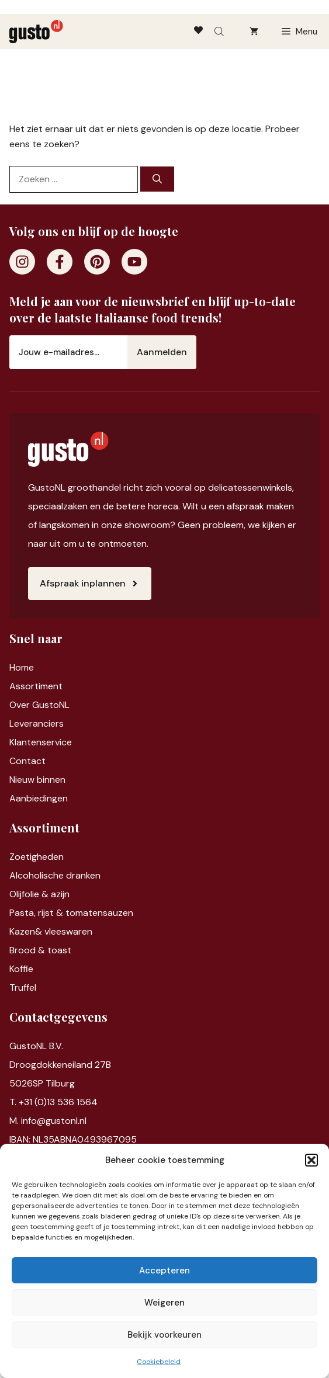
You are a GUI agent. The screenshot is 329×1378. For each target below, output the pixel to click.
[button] (311, 1160)
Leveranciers (36, 723)
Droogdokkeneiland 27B (60, 1064)
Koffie (21, 969)
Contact (27, 761)
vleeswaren (68, 931)
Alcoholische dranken (55, 875)
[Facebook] (59, 262)
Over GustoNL (39, 705)
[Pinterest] (97, 262)
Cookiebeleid (159, 1361)
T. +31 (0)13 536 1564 (53, 1102)
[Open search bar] (220, 31)
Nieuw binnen (37, 779)
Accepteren (164, 1270)
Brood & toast (40, 950)
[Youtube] (134, 262)
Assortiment (36, 686)
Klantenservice (40, 742)
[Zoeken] (157, 179)
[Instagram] (22, 262)
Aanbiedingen (38, 798)
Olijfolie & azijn (39, 894)
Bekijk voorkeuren (164, 1335)
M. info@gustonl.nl (47, 1121)
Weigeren (164, 1302)
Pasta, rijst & (37, 913)
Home (21, 667)
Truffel (22, 987)
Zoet (19, 857)
